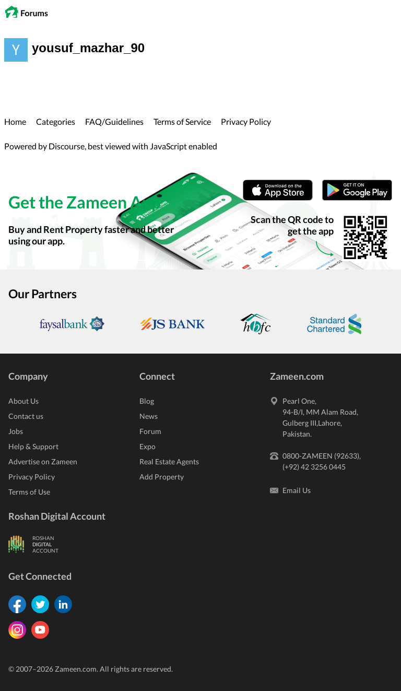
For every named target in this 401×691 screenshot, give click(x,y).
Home (15, 121)
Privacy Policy (246, 121)
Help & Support (33, 446)
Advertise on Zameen (42, 461)
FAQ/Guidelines (114, 121)
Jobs (15, 431)
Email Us (296, 490)
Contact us (25, 416)
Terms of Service (182, 121)
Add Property (161, 476)
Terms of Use (29, 491)
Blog (146, 400)
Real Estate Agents (169, 461)
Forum (150, 431)
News (148, 416)
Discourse (67, 146)
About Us (23, 400)
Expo (147, 446)
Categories (55, 121)
